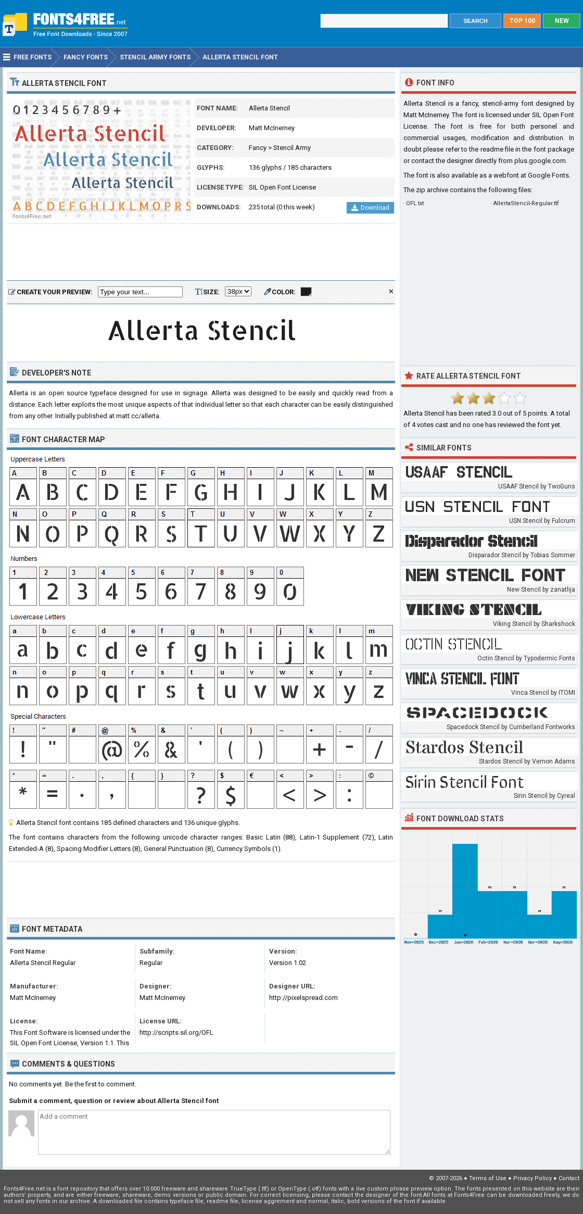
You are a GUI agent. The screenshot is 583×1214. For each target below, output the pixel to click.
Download (370, 207)
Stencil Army (292, 148)
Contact (569, 1178)
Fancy (258, 148)
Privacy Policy (532, 1178)
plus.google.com (540, 161)
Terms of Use (487, 1178)
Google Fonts (548, 175)
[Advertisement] (201, 252)
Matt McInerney (272, 128)
